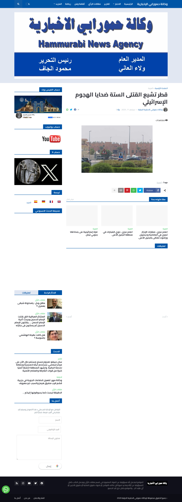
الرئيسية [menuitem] (128, 4)
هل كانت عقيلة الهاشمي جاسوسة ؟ (32, 336)
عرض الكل (70, 199)
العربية (150, 88)
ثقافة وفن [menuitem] (79, 4)
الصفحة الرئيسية (161, 88)
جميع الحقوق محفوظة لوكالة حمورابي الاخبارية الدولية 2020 (141, 498)
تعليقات (26, 292)
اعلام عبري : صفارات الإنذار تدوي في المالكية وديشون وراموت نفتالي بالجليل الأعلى (153, 234)
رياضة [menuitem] (68, 4)
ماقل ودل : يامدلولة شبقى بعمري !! (31, 305)
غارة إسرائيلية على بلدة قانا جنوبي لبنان (84, 233)
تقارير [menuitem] (107, 4)
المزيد (28, 202)
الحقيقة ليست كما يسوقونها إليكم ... (42, 392)
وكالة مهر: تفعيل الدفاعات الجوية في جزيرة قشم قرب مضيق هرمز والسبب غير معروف (39, 382)
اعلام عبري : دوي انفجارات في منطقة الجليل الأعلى (118, 233)
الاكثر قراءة (50, 292)
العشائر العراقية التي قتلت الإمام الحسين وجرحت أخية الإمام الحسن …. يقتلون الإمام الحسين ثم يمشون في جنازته (30, 321)
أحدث (164, 316)
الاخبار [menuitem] (118, 4)
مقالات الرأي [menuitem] (94, 4)
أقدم (70, 316)
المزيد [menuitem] (59, 4)
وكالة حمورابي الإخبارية (152, 4)
